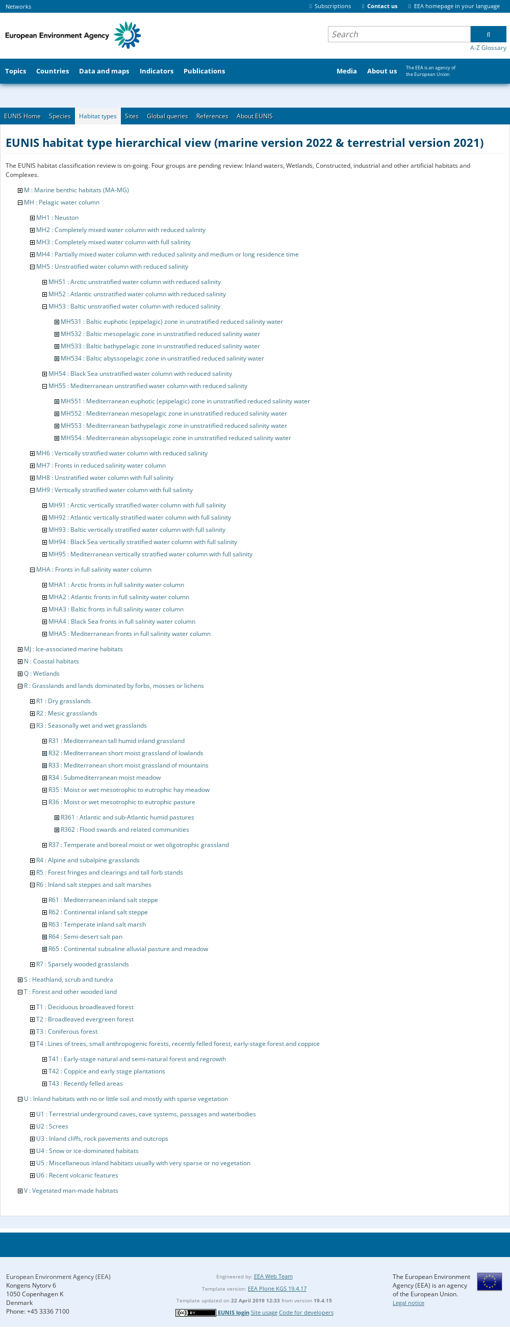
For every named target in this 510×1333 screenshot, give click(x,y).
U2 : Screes (52, 1126)
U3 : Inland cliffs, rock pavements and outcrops (102, 1138)
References (212, 116)
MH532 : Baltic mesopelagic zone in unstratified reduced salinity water (160, 333)
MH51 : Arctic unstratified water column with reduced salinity (134, 281)
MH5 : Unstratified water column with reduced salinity (112, 266)
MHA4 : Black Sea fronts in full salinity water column (121, 621)
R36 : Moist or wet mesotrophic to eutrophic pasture (121, 802)
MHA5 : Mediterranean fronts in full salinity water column (129, 633)
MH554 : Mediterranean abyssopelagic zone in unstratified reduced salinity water (176, 437)
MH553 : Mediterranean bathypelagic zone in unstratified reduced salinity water (174, 425)
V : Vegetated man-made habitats (71, 1190)
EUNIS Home (22, 116)
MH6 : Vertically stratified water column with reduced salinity (122, 453)
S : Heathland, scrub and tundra (68, 979)
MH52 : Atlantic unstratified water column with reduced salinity (137, 294)
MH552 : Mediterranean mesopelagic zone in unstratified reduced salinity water (174, 413)
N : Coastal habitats (51, 661)
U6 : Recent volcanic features (77, 1175)
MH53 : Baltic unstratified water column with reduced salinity (134, 306)
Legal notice (408, 1302)
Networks (18, 6)
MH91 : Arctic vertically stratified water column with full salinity (137, 505)
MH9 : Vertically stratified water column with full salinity (114, 489)
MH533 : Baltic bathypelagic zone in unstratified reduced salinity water (160, 346)
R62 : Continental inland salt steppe (98, 912)
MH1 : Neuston (57, 217)
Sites (132, 116)
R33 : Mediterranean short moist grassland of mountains (128, 765)
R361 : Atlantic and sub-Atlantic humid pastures (127, 817)
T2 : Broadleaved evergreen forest (85, 1019)
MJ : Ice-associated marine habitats (73, 649)
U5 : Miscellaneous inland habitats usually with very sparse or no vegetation (143, 1163)
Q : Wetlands (42, 673)
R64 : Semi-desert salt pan (85, 936)
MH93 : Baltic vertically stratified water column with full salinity (136, 529)
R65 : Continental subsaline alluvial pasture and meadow (128, 948)
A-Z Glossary (488, 47)
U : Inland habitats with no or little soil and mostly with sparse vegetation (126, 1098)
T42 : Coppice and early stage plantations (106, 1071)
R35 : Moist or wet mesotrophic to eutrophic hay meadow (129, 789)
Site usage (264, 1312)
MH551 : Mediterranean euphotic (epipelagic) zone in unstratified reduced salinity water (185, 401)
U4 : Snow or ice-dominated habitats (87, 1150)
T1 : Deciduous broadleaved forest (85, 1007)
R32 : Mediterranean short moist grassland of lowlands (125, 753)
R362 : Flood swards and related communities (125, 829)
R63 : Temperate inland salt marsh (97, 924)
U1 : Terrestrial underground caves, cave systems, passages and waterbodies (146, 1114)
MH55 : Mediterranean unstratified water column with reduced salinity (147, 385)
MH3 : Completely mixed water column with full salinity (113, 242)
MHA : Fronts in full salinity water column (93, 569)
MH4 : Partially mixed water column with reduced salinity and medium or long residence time (167, 254)
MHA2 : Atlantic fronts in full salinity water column (118, 597)
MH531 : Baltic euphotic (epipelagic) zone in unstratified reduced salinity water (172, 321)
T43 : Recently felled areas (85, 1083)
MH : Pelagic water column (61, 202)
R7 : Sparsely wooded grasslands (82, 964)
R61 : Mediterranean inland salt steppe (103, 899)
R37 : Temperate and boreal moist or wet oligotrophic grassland (138, 844)
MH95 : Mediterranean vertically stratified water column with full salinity (150, 554)
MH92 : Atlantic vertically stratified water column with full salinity (139, 517)
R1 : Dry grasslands (63, 701)
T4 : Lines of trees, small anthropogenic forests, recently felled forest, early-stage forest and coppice (178, 1043)
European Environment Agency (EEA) (58, 1276)
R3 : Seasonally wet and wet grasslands (91, 725)
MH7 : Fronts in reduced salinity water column (101, 465)
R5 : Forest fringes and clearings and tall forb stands (109, 872)
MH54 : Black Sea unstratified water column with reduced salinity (140, 373)
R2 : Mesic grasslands (66, 713)
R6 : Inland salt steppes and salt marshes (93, 884)
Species (60, 116)
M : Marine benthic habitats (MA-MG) (76, 190)
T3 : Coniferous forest (66, 1031)
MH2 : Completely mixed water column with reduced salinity (121, 229)
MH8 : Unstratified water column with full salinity (104, 477)
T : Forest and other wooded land (70, 991)
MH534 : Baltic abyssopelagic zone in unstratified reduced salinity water (162, 358)
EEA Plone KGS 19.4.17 (277, 1288)
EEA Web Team (273, 1276)
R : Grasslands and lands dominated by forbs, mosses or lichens (114, 685)
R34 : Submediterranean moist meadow (104, 777)
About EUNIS (255, 116)
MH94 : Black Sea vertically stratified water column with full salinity (142, 541)
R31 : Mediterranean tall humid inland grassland (116, 740)
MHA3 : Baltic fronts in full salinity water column (116, 609)
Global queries (167, 116)
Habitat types (98, 116)
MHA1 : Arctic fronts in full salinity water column (116, 584)
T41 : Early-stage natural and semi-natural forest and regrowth (137, 1059)
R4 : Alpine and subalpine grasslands (88, 860)
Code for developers (306, 1312)
